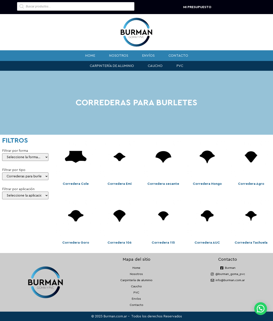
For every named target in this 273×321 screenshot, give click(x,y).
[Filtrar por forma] (25, 157)
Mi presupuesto (197, 7)
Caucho (155, 66)
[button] (260, 308)
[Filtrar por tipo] (25, 176)
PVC (179, 66)
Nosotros (118, 55)
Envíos (148, 55)
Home (90, 55)
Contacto (178, 55)
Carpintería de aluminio (112, 66)
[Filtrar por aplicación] (25, 195)
